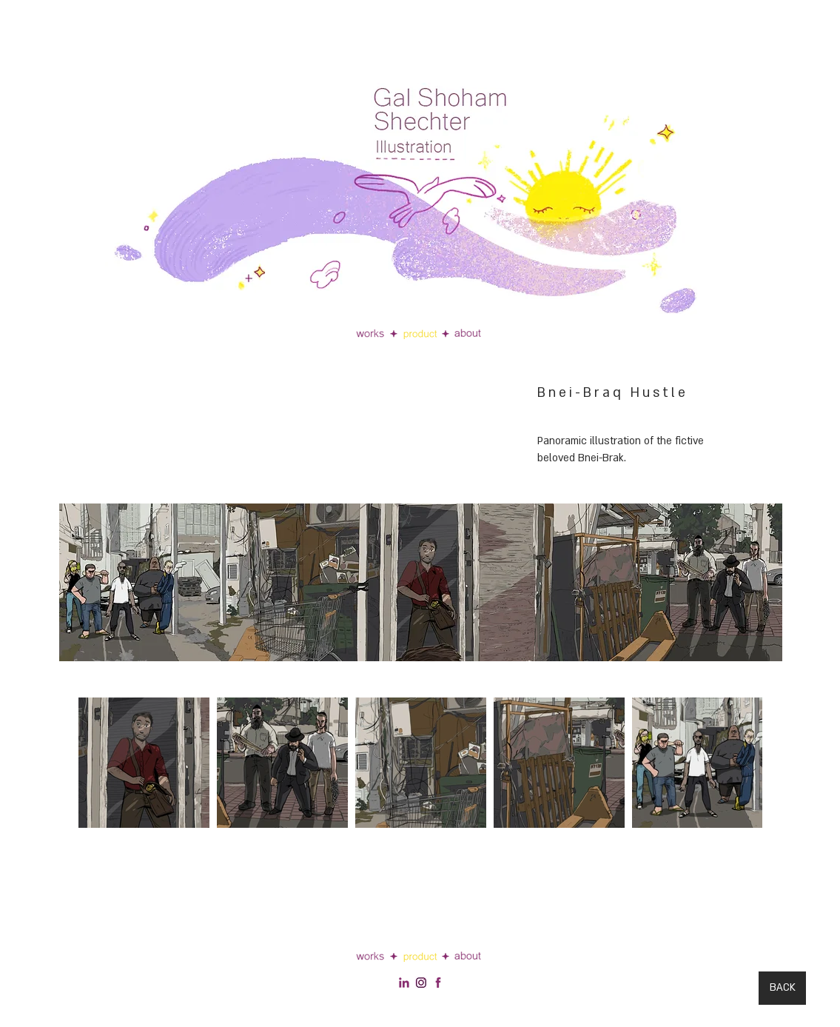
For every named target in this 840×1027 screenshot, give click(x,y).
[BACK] (782, 988)
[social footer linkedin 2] (421, 982)
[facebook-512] (438, 982)
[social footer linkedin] (404, 982)
